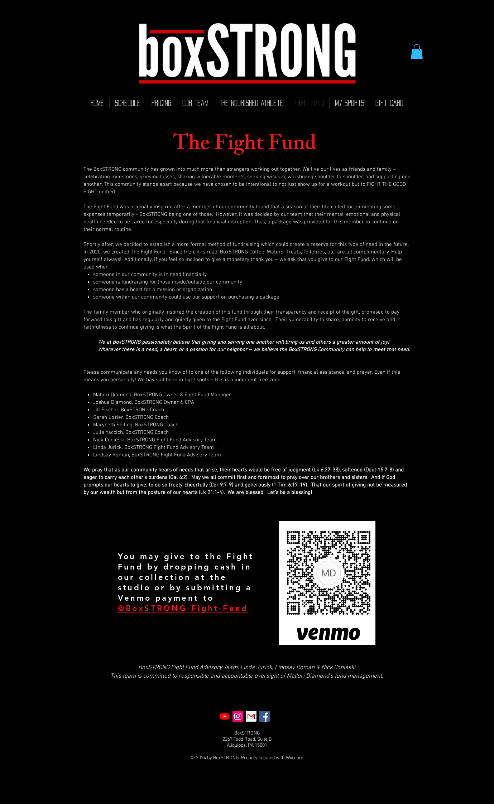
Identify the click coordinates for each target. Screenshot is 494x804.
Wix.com (294, 758)
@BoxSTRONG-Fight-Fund (183, 608)
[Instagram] (237, 716)
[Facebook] (264, 716)
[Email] (251, 716)
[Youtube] (224, 716)
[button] (417, 51)
